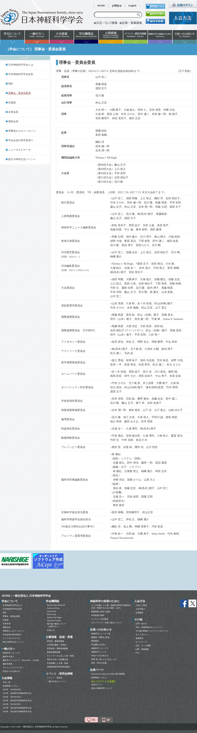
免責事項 (139, 638)
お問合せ (117, 5)
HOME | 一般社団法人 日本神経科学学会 (26, 595)
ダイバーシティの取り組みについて (106, 623)
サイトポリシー (142, 634)
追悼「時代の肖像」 (100, 663)
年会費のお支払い (99, 645)
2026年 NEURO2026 (12, 689)
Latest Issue (51, 611)
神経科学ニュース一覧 (100, 634)
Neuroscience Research (56, 605)
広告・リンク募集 (143, 645)
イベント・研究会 (54, 678)
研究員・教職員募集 (55, 641)
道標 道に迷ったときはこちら (104, 659)
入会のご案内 (141, 605)
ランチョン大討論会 (100, 619)
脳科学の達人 (8, 656)
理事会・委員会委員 (11, 616)
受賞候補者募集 (53, 652)
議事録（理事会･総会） (101, 637)
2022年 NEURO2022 (12, 704)
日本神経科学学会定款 (20, 74)
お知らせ (51, 630)
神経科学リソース (99, 652)
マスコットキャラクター (13, 667)
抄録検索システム (10, 686)
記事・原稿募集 (142, 649)
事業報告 (95, 641)
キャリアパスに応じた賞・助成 (60, 656)
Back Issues (51, 614)
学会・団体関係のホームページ (148, 627)
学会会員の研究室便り (20, 140)
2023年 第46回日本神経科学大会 (17, 700)
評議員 (12, 102)
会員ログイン (97, 684)
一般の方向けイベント (56, 681)
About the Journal (54, 620)
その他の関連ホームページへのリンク (151, 631)
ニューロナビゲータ (19, 149)
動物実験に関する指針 (100, 612)
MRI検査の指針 (97, 615)
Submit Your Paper (54, 617)
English (132, 5)
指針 (10, 83)
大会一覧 (6, 682)
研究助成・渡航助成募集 (57, 648)
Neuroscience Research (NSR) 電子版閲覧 (108, 674)
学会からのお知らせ (11, 671)
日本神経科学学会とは (20, 64)
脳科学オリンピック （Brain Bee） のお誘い (21, 660)
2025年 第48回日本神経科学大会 (17, 693)
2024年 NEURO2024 (12, 697)
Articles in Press (53, 608)
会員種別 (139, 613)
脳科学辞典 (7, 664)
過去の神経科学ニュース (101, 688)
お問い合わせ (141, 624)
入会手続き (140, 609)
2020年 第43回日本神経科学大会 (17, 711)
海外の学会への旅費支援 (57, 659)
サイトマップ (141, 642)
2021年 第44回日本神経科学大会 (17, 708)
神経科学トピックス (11, 653)
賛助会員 (13, 121)
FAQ (137, 653)
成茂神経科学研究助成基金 (58, 667)
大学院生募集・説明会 (56, 645)
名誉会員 (13, 112)
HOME (101, 5)
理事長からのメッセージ (22, 131)
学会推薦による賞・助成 (57, 663)
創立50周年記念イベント (22, 159)
